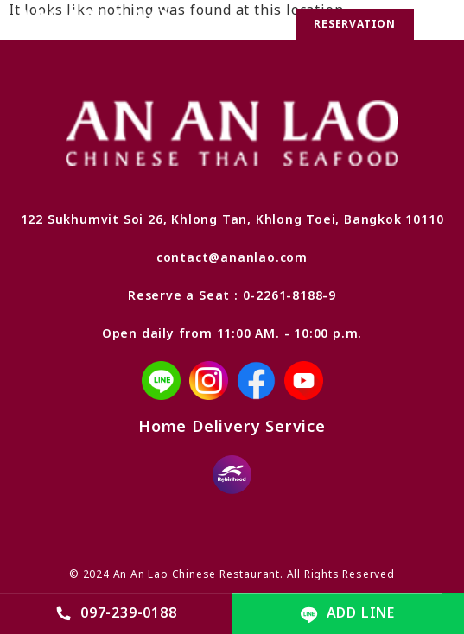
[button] (437, 24)
